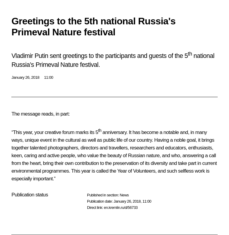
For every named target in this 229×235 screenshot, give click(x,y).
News (124, 195)
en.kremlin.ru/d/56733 (120, 207)
